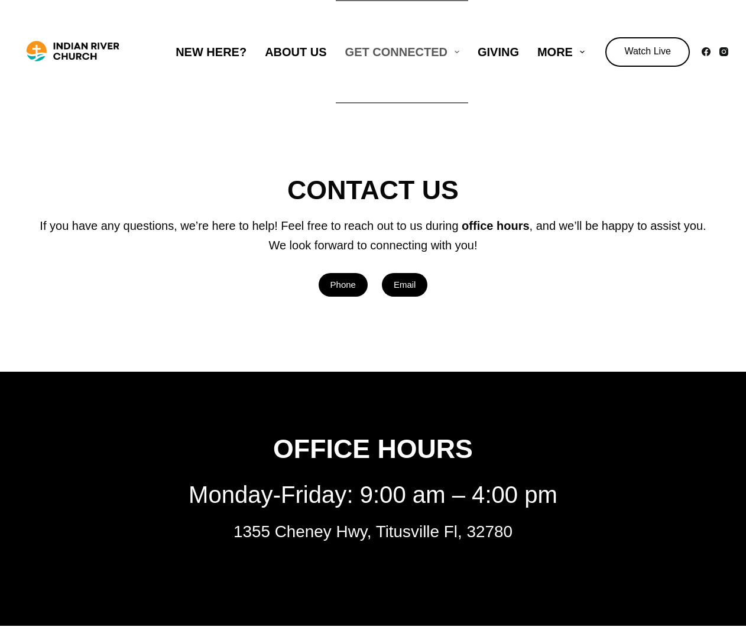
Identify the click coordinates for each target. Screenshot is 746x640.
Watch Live (647, 51)
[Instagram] (723, 51)
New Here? (211, 52)
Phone (343, 285)
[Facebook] (706, 51)
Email (405, 285)
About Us (295, 52)
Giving (498, 52)
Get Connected (404, 52)
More (563, 52)
